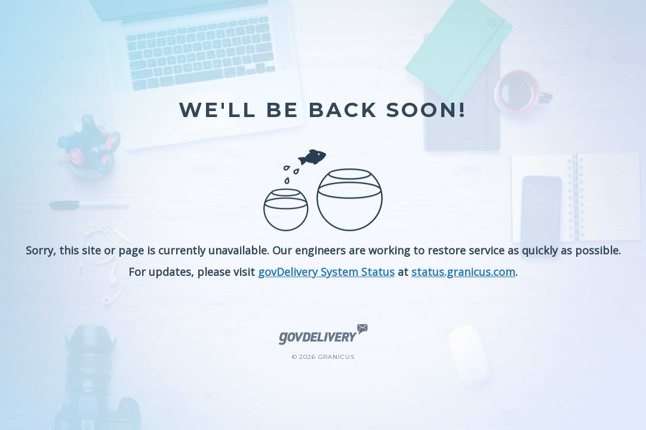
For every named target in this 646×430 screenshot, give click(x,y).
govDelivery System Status (326, 272)
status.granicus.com (463, 272)
